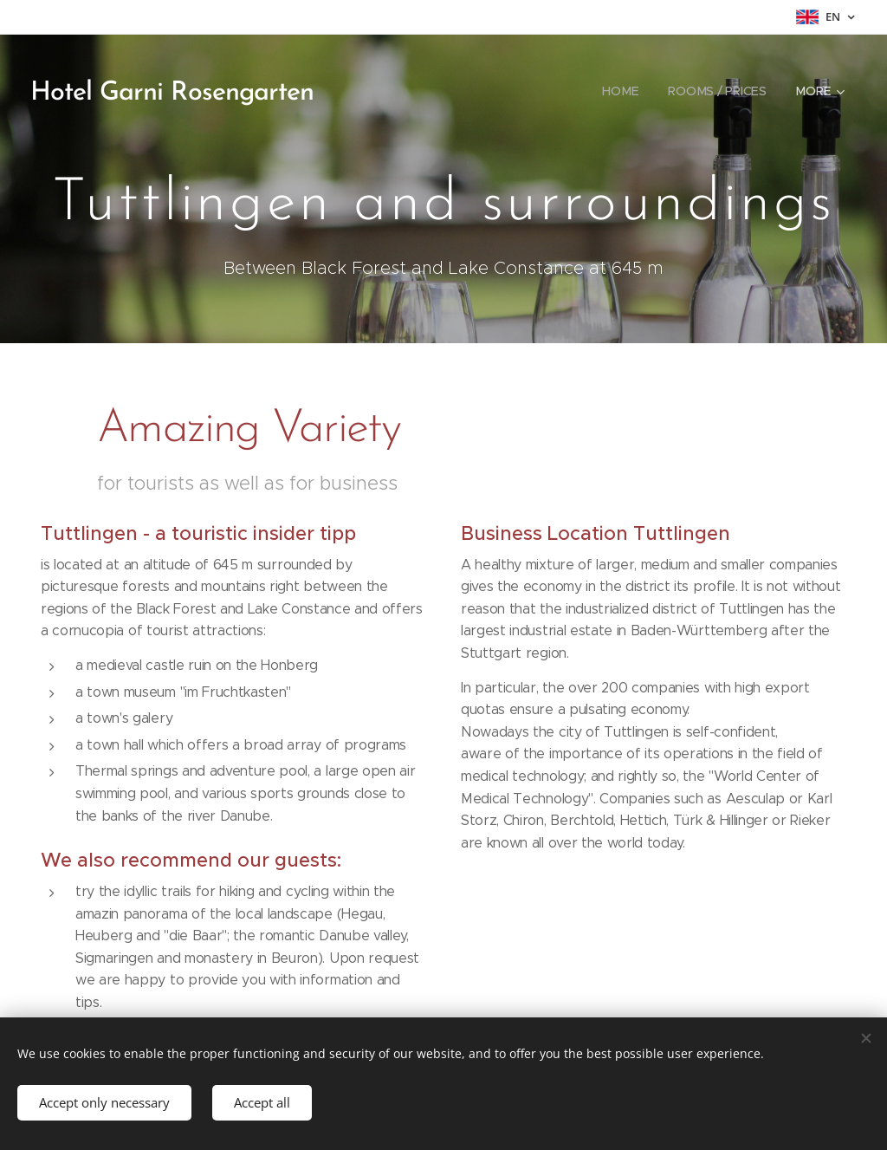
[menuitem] (619, 91)
